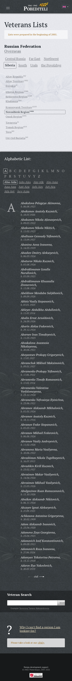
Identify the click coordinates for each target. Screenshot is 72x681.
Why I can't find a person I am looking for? (40, 629)
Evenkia (10, 86)
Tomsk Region (14, 127)
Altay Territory (15, 81)
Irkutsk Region (15, 92)
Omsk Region (14, 116)
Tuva (8, 132)
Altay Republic (14, 76)
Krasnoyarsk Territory (19, 107)
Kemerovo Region (16, 96)
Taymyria (11, 122)
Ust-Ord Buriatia (15, 138)
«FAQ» (41, 642)
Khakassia (12, 101)
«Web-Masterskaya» (32, 669)
